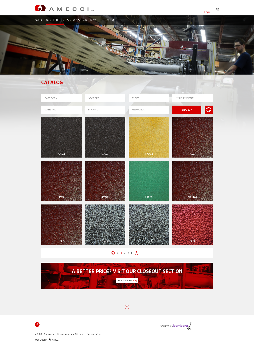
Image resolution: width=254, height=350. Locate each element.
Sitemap (79, 334)
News (93, 20)
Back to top (127, 307)
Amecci (39, 20)
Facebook (37, 324)
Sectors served (77, 20)
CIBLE (55, 339)
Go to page (125, 280)
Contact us (107, 20)
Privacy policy (94, 334)
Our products (55, 20)
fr (217, 9)
